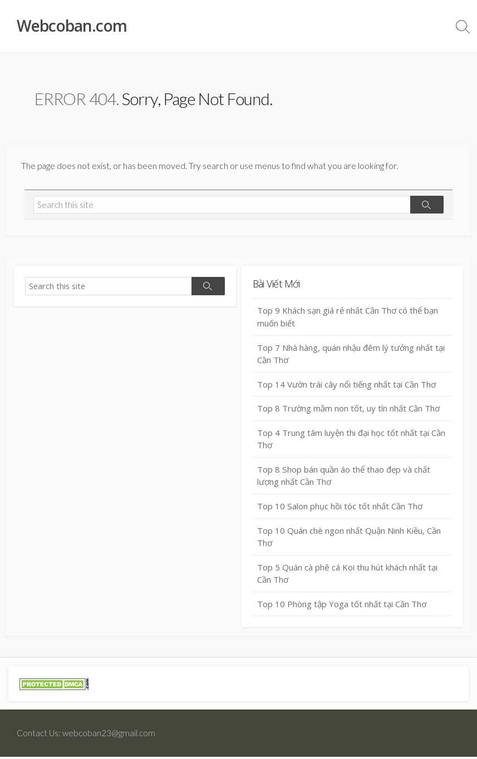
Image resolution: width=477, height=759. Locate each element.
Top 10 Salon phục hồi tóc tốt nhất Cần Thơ (339, 508)
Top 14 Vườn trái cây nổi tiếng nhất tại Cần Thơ (346, 386)
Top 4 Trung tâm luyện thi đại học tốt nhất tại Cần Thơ (351, 441)
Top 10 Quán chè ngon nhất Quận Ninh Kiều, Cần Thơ (349, 539)
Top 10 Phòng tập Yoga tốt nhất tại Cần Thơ (341, 606)
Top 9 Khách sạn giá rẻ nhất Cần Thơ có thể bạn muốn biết (347, 319)
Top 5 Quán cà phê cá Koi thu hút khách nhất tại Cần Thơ (347, 576)
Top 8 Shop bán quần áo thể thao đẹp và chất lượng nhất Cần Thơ (343, 478)
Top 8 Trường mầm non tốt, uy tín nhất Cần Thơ (348, 410)
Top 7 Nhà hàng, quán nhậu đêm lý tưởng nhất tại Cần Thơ (351, 356)
